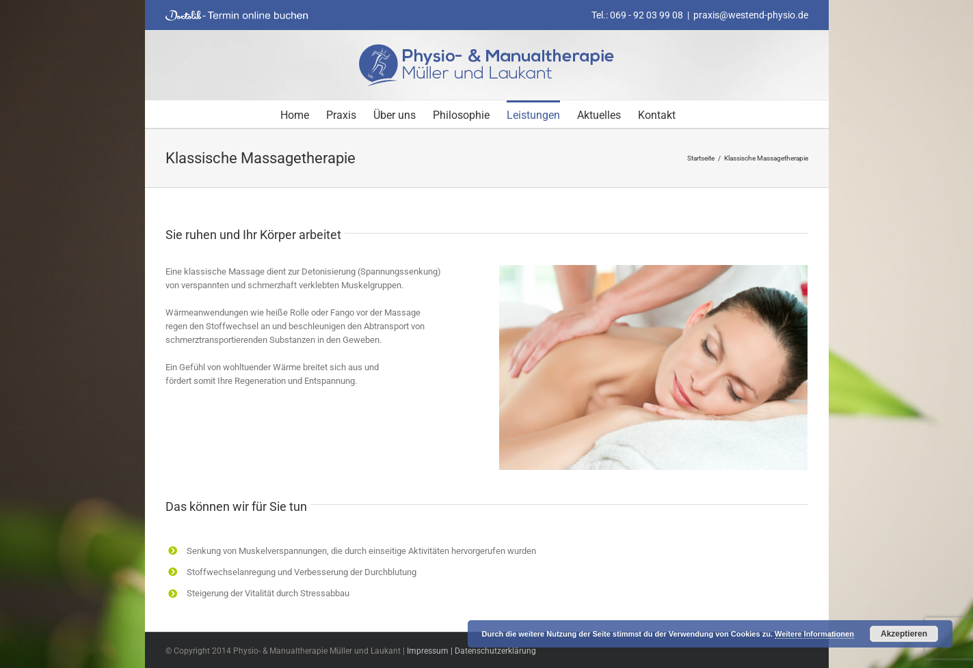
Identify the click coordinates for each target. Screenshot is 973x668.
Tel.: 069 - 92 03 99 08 (637, 15)
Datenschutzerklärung (495, 651)
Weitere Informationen (814, 634)
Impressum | (431, 651)
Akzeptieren (904, 634)
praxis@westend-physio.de (750, 15)
